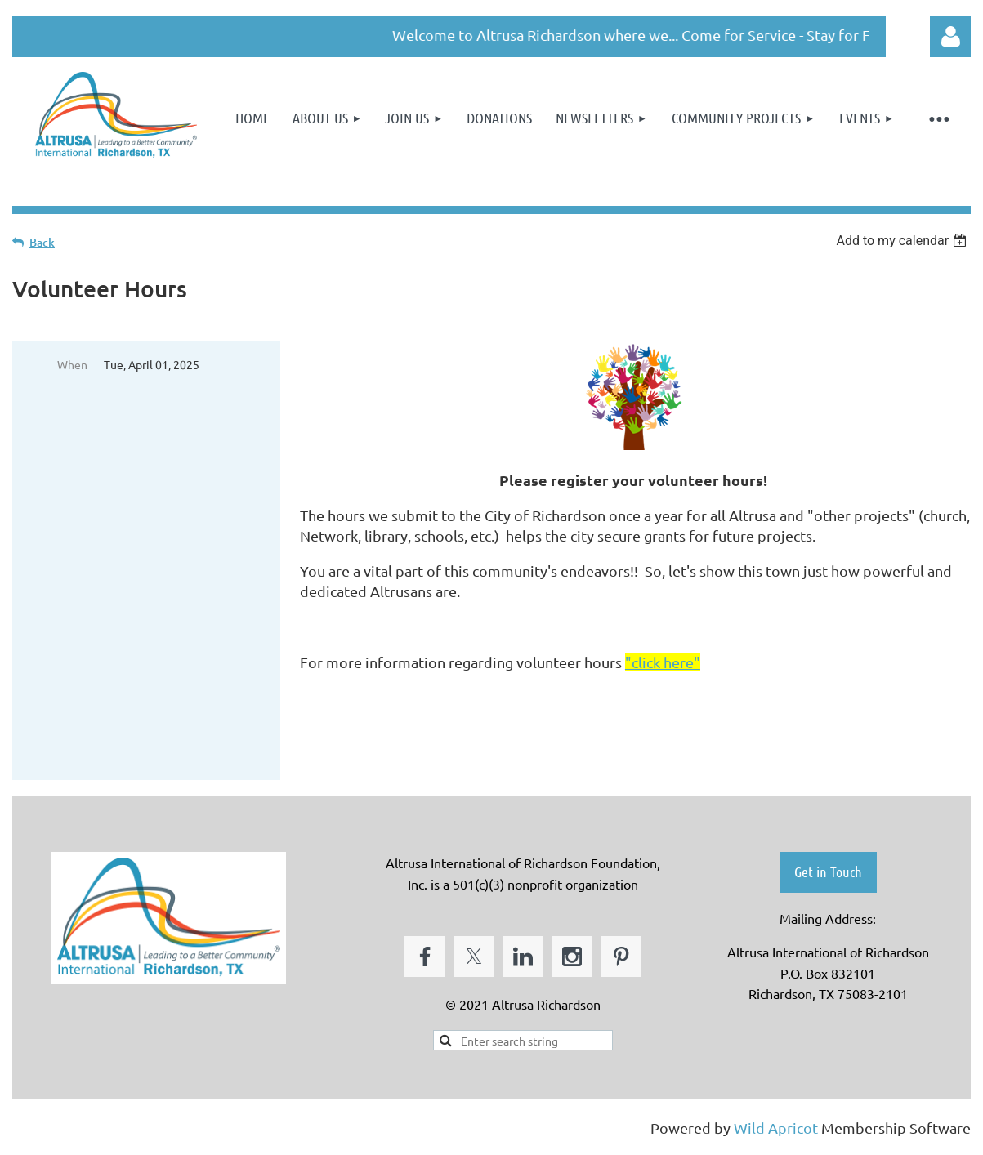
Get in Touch (828, 872)
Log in (950, 36)
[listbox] (903, 240)
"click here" (662, 662)
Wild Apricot (776, 1127)
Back (42, 242)
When (72, 364)
